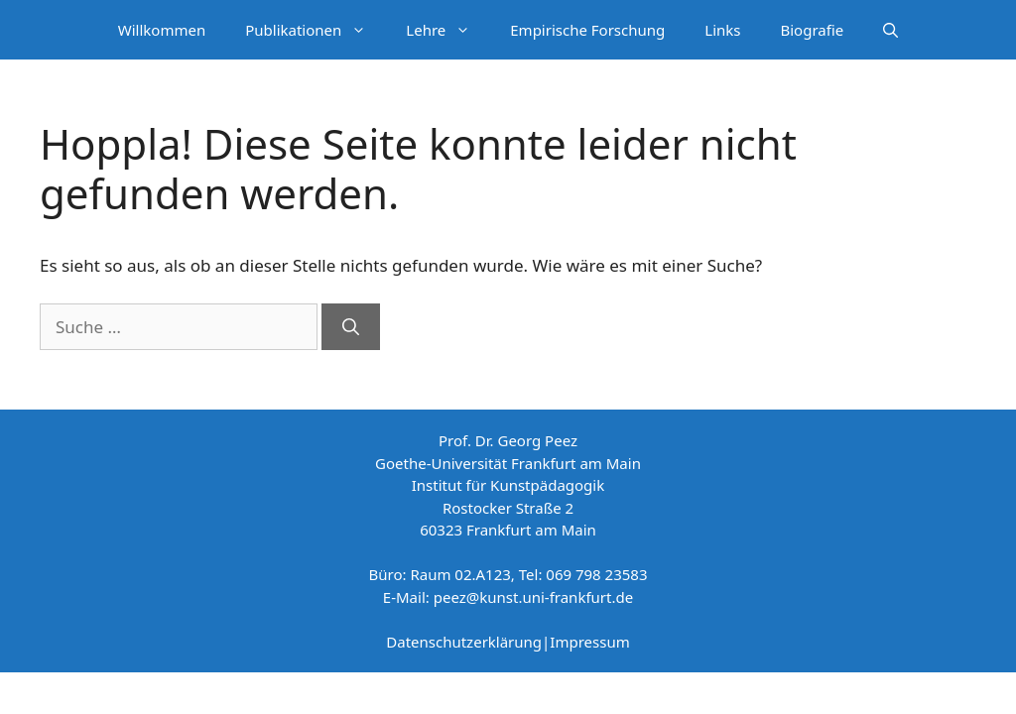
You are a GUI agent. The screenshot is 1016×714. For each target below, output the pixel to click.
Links (722, 30)
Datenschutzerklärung (464, 642)
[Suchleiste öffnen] (890, 30)
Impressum (589, 642)
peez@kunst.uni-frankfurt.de (533, 597)
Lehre (448, 30)
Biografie (812, 30)
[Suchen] (350, 327)
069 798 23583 (596, 574)
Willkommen (161, 30)
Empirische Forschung (587, 30)
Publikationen (315, 30)
